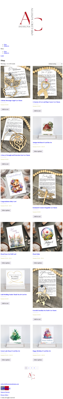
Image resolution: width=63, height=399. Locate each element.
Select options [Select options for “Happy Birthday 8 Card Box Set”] (38, 360)
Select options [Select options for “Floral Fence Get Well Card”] (6, 263)
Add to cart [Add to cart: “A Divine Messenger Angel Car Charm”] (5, 109)
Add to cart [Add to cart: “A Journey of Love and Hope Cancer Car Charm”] (37, 111)
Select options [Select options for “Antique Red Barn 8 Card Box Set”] (38, 151)
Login (2, 55)
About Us (6, 46)
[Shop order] (55, 64)
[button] (31, 49)
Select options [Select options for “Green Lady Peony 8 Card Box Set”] (6, 360)
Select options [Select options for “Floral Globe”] (38, 263)
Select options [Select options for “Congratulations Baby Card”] (6, 210)
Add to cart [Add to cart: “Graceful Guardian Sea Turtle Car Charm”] (37, 319)
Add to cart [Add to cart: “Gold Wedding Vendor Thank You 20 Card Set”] (5, 303)
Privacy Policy (4, 395)
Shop (5, 44)
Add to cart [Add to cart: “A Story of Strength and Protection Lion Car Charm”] (5, 164)
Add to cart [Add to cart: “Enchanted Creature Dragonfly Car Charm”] (37, 216)
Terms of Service (5, 392)
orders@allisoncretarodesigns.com (10, 384)
